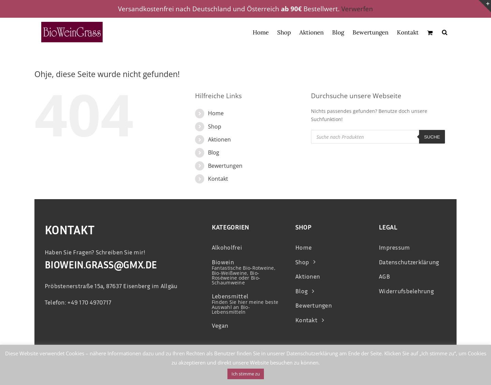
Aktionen (219, 139)
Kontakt (218, 178)
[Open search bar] (444, 32)
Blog (213, 152)
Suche (432, 136)
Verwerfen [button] (357, 8)
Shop (214, 126)
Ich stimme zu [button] (246, 374)
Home (216, 113)
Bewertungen (225, 165)
